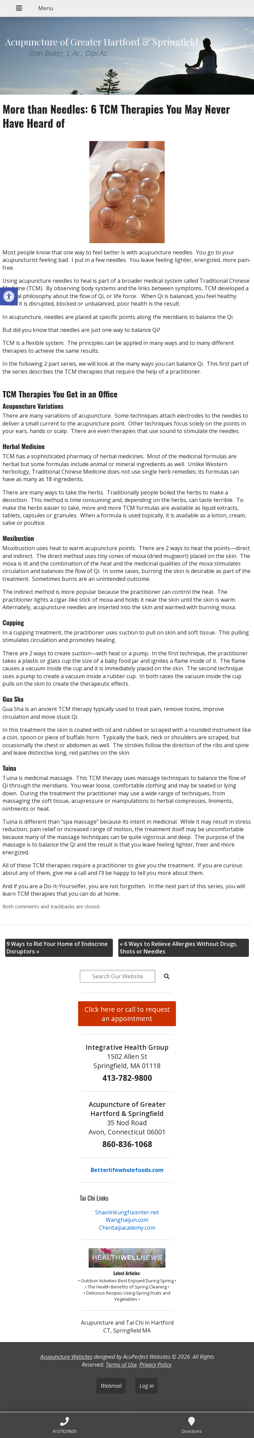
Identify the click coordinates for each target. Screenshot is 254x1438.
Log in (146, 1386)
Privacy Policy (155, 1364)
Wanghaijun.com (127, 1220)
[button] (9, 296)
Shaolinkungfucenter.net (127, 1212)
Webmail (111, 1386)
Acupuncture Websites (66, 1356)
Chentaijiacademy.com (127, 1227)
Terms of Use (121, 1364)
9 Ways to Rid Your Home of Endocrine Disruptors (57, 947)
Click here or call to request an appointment (127, 1014)
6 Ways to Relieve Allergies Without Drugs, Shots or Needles (178, 947)
